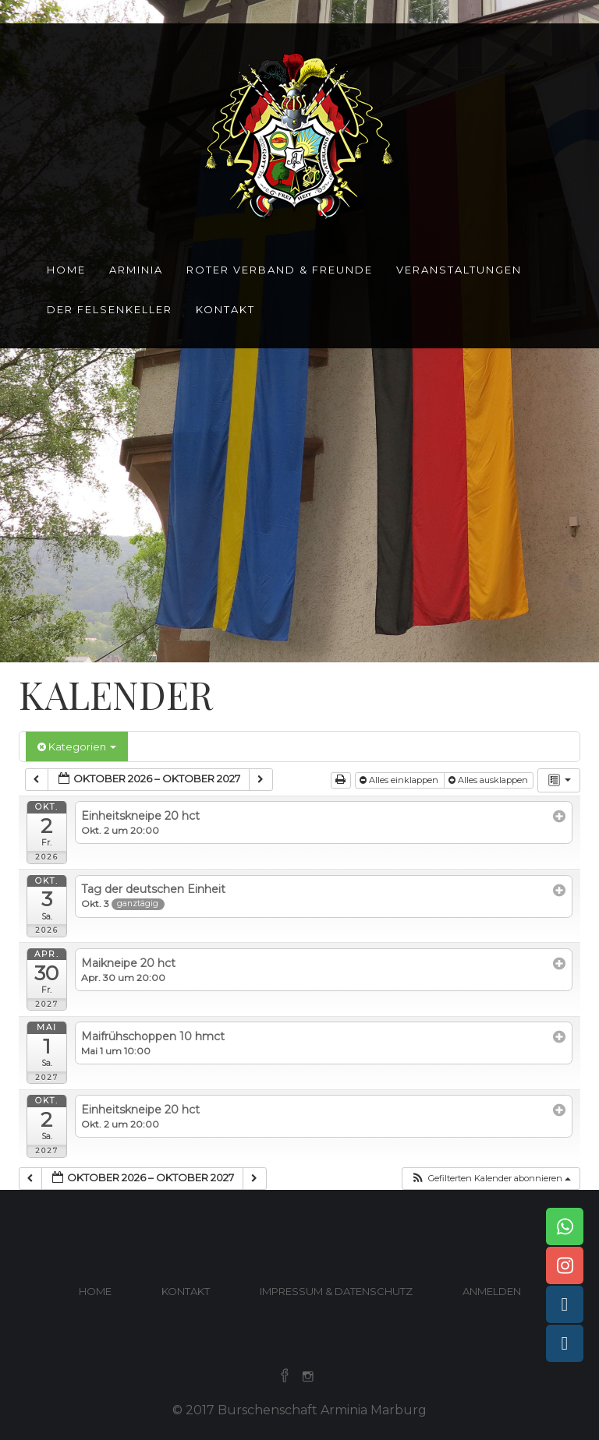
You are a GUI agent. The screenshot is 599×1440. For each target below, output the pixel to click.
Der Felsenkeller (109, 309)
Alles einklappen (400, 780)
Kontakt (225, 309)
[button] (490, 1178)
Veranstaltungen (459, 269)
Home (66, 269)
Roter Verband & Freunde (279, 269)
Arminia (136, 269)
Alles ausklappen (489, 780)
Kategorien (76, 746)
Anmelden (492, 1291)
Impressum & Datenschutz (336, 1291)
